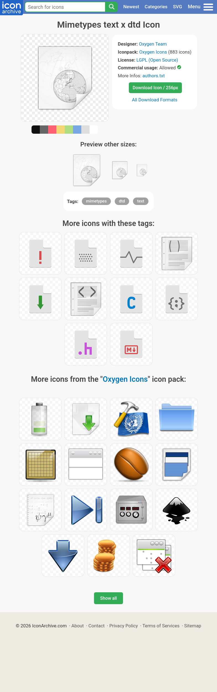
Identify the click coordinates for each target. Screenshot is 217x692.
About (77, 625)
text (140, 201)
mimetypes (96, 201)
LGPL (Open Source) (157, 60)
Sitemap (192, 625)
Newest (131, 6)
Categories (156, 6)
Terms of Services (160, 625)
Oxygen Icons (153, 52)
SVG (177, 6)
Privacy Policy (123, 625)
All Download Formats (154, 99)
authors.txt (153, 75)
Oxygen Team (153, 44)
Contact (96, 625)
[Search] (111, 7)
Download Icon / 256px (155, 87)
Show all (108, 598)
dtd (122, 201)
